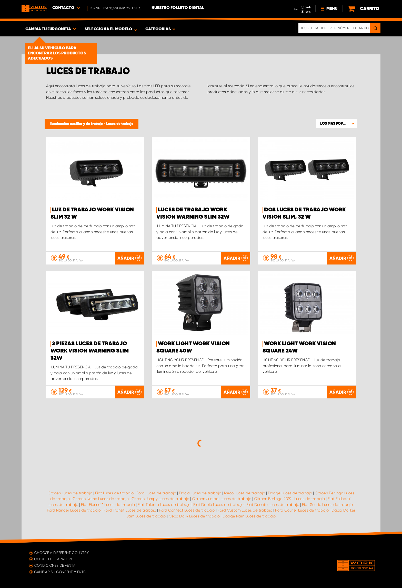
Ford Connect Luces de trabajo (187, 510)
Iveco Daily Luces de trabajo (194, 516)
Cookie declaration (53, 559)
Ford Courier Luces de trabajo (302, 510)
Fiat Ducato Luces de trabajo (272, 504)
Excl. (308, 12)
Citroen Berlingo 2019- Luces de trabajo (289, 498)
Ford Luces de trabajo (156, 493)
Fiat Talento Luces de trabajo (164, 504)
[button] (336, 123)
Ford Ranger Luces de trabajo (74, 510)
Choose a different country (61, 553)
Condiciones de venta (54, 565)
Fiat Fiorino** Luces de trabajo (108, 504)
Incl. (308, 7)
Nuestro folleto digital (178, 8)
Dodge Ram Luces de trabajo (249, 516)
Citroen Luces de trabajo (70, 493)
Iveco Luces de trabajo (244, 493)
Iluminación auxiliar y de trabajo (77, 124)
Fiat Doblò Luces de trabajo (218, 504)
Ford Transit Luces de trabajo (130, 510)
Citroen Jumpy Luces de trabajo (160, 498)
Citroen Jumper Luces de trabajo (221, 498)
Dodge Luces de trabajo (290, 493)
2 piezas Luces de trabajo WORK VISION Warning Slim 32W (90, 351)
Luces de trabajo (119, 124)
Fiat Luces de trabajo (114, 493)
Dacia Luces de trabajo (200, 493)
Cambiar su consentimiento (60, 572)
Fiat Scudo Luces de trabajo (327, 504)
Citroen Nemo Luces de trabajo (101, 498)
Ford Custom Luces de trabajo (245, 510)
